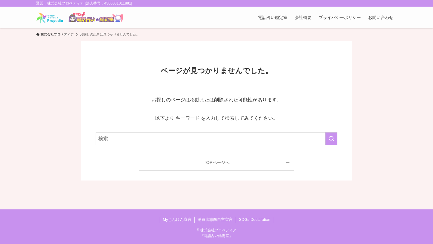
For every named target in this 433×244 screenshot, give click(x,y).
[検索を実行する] (331, 138)
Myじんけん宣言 (177, 219)
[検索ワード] (216, 138)
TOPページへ (216, 162)
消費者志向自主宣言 (215, 219)
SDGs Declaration (254, 219)
